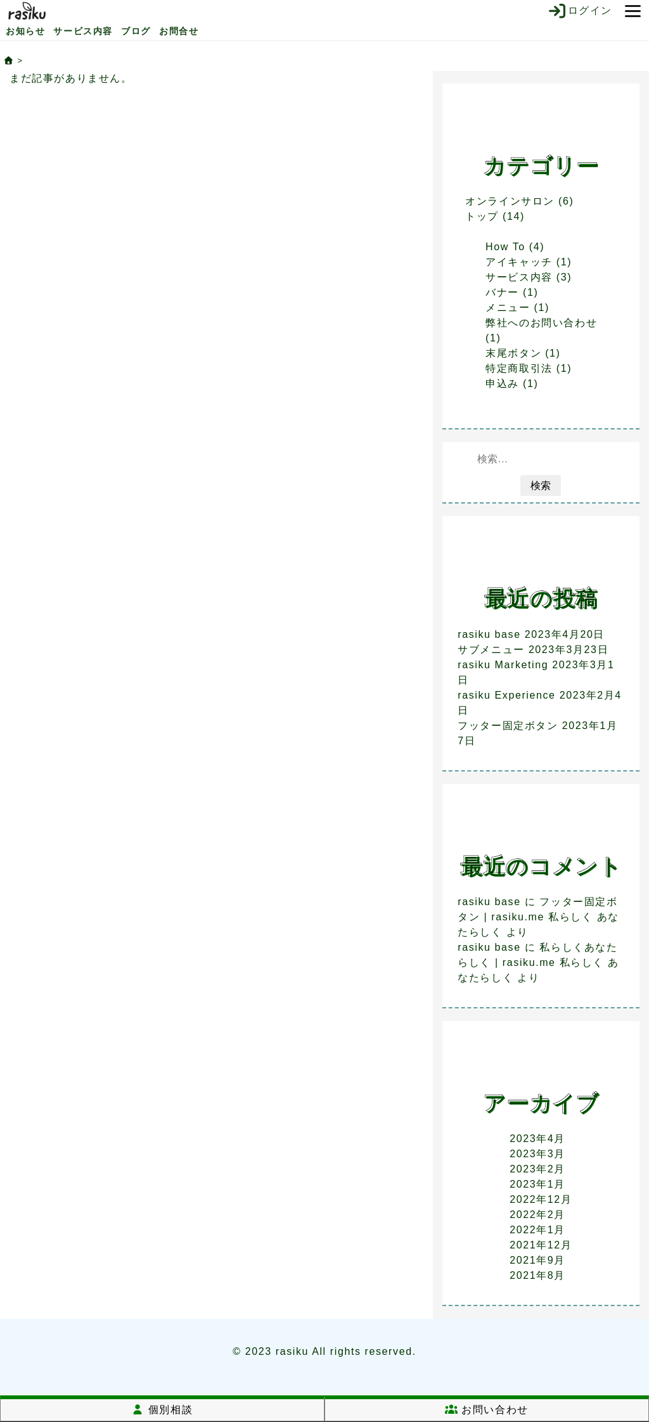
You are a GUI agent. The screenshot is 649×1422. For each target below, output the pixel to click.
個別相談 (162, 1409)
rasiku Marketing (503, 664)
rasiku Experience (506, 695)
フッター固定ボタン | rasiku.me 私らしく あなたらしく (538, 916)
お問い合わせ (487, 1409)
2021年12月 (541, 1245)
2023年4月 (537, 1138)
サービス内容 (83, 31)
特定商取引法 (519, 368)
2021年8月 (537, 1275)
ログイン (579, 11)
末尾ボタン (513, 353)
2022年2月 (537, 1214)
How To (505, 246)
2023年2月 (537, 1169)
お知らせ (25, 31)
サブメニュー (491, 649)
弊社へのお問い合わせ (541, 322)
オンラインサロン (510, 201)
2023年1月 (537, 1184)
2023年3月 (537, 1153)
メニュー (507, 307)
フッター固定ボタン (508, 725)
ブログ (136, 31)
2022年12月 (541, 1199)
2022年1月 (537, 1229)
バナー (502, 292)
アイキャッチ (519, 262)
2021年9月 (537, 1260)
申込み (502, 383)
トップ (482, 216)
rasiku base (489, 634)
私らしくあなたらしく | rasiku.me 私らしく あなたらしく (538, 962)
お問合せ (178, 31)
